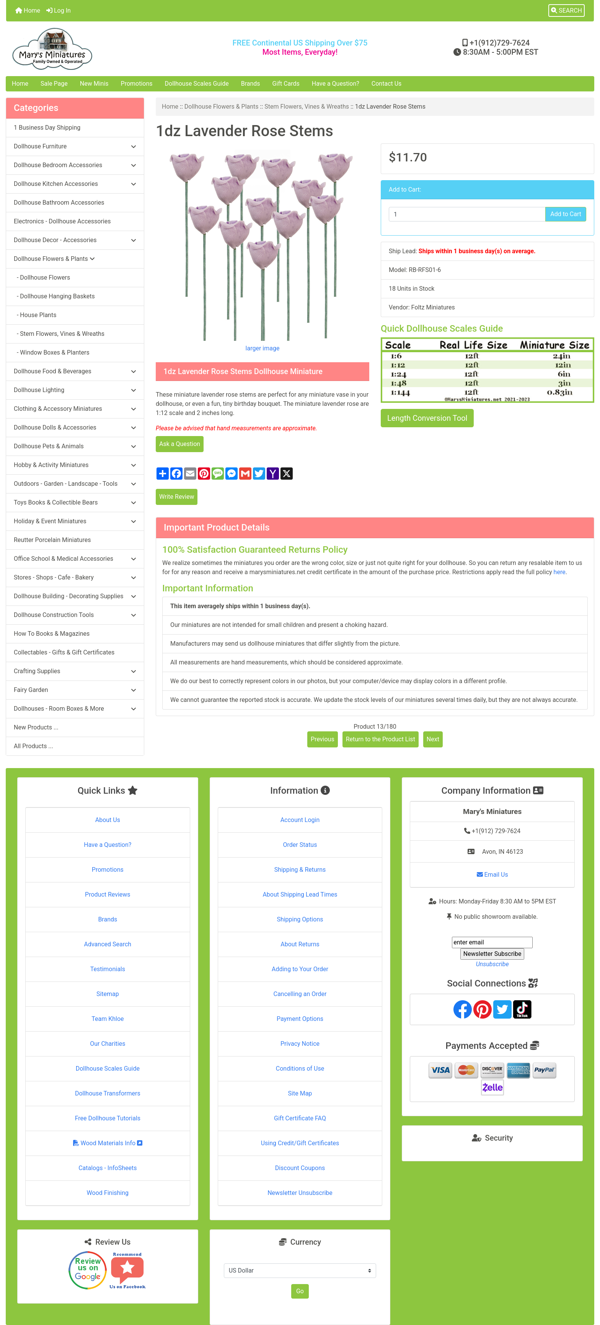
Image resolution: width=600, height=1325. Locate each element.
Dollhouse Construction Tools (75, 615)
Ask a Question (179, 444)
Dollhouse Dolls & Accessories (75, 427)
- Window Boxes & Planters (52, 352)
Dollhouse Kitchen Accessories (75, 183)
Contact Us (387, 83)
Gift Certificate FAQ (300, 1118)
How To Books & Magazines (52, 633)
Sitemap (107, 994)
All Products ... (33, 746)
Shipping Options (300, 919)
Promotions (137, 83)
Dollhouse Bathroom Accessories (59, 202)
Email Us (492, 874)
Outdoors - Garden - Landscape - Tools (75, 483)
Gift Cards (286, 83)
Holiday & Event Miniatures (75, 521)
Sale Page (54, 83)
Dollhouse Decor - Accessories (75, 240)
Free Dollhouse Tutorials (107, 1118)
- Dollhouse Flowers (42, 277)
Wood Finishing (108, 1192)
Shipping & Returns (300, 869)
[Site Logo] (104, 49)
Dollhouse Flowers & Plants (221, 106)
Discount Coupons (300, 1168)
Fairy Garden (75, 689)
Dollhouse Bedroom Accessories (75, 165)
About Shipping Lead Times (299, 894)
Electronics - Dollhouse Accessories (62, 221)
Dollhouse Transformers (107, 1093)
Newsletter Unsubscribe (300, 1192)
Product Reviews (107, 894)
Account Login (300, 820)
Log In (58, 10)
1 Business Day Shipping (47, 127)
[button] (566, 10)
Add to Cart (565, 214)
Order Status (300, 844)
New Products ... (36, 727)
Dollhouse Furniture (75, 146)
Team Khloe (107, 1018)
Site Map (300, 1093)
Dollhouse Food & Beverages (75, 371)
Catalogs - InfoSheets (107, 1168)
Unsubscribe (492, 964)
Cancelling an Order (299, 994)
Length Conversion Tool (427, 418)
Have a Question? (335, 83)
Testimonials (107, 969)
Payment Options (300, 1018)
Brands (250, 83)
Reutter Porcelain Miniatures (52, 540)
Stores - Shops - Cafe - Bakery (75, 577)
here (560, 572)
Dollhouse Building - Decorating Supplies (75, 596)
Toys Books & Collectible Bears (75, 502)
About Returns (299, 944)
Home (27, 10)
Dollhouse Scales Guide (197, 83)
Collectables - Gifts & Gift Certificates (64, 652)
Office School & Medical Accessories (75, 558)
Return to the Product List (380, 739)
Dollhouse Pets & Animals (75, 446)
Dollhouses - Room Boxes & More (75, 708)
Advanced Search (108, 944)
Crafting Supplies (75, 671)
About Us (107, 820)
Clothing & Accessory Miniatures (75, 408)
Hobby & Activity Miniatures (75, 465)
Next (433, 739)
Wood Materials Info (108, 1143)
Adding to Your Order (300, 969)
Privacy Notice (300, 1043)
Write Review (176, 496)
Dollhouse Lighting (75, 390)
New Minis (94, 83)
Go (300, 1291)
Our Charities (107, 1043)
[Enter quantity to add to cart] (467, 214)
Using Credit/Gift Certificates (300, 1143)
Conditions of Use (300, 1068)
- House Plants (35, 315)
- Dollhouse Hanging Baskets (54, 296)
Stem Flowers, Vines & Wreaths (306, 106)
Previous (322, 739)
